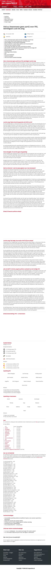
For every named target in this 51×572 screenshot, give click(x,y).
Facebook (26, 9)
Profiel (30, 6)
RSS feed (40, 9)
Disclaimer (21, 554)
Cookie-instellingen (38, 560)
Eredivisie (6, 16)
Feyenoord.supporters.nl (39, 554)
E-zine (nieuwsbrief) (7, 558)
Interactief (20, 6)
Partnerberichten (22, 558)
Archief (3, 9)
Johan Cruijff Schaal (8, 19)
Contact (20, 560)
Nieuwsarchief (6, 560)
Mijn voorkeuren (37, 558)
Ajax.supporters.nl (38, 552)
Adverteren (21, 557)
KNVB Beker (7, 17)
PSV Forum (5, 554)
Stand (4, 555)
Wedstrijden (8, 9)
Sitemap (36, 557)
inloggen (4, 1)
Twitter (21, 9)
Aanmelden (5, 552)
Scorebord (35, 9)
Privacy (20, 555)
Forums (15, 6)
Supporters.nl (38, 550)
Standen (13, 9)
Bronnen (30, 9)
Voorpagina (4, 6)
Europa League (7, 22)
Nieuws (10, 6)
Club (26, 6)
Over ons (21, 550)
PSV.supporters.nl (37, 555)
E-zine (17, 9)
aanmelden (9, 1)
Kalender (5, 557)
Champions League (8, 20)
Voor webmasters (22, 552)
